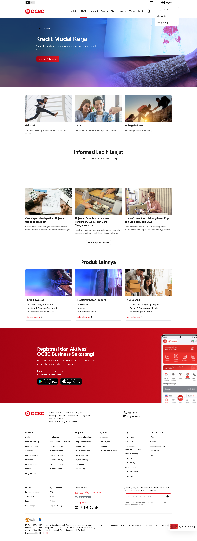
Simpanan (29, 451)
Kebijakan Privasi (118, 525)
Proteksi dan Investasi (109, 451)
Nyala (27, 437)
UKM (83, 11)
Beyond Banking (56, 460)
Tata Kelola (154, 451)
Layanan (103, 446)
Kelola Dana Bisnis (57, 446)
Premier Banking (32, 442)
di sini (45, 533)
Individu (74, 11)
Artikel (123, 11)
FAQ (52, 492)
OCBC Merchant (131, 472)
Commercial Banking (83, 437)
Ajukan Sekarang (48, 59)
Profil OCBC (154, 442)
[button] (167, 496)
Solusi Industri (80, 464)
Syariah (104, 11)
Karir (52, 496)
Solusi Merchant (131, 467)
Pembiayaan (105, 442)
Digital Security (56, 505)
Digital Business (56, 455)
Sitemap (148, 525)
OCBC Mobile (130, 437)
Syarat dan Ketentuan (59, 487)
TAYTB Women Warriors (60, 442)
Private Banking (31, 446)
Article (52, 501)
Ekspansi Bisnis (81, 446)
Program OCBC (31, 473)
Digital (114, 11)
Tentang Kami (136, 11)
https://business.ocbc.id (49, 374)
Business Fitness (57, 464)
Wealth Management (33, 464)
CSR (151, 455)
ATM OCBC (129, 442)
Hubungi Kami (80, 502)
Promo (28, 469)
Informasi (153, 437)
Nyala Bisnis (55, 437)
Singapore (162, 9)
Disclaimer (103, 525)
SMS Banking (130, 463)
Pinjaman (29, 460)
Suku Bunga (30, 505)
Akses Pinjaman (56, 451)
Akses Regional (56, 469)
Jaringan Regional (82, 469)
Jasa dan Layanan (32, 492)
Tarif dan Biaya (31, 496)
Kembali (44, 28)
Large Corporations (83, 442)
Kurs (27, 501)
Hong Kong (163, 22)
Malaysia (161, 16)
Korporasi (93, 11)
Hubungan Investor (157, 446)
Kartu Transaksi (31, 455)
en (32, 2)
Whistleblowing (135, 525)
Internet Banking (131, 454)
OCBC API (129, 476)
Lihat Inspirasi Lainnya (98, 242)
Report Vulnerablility (164, 525)
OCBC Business (131, 458)
